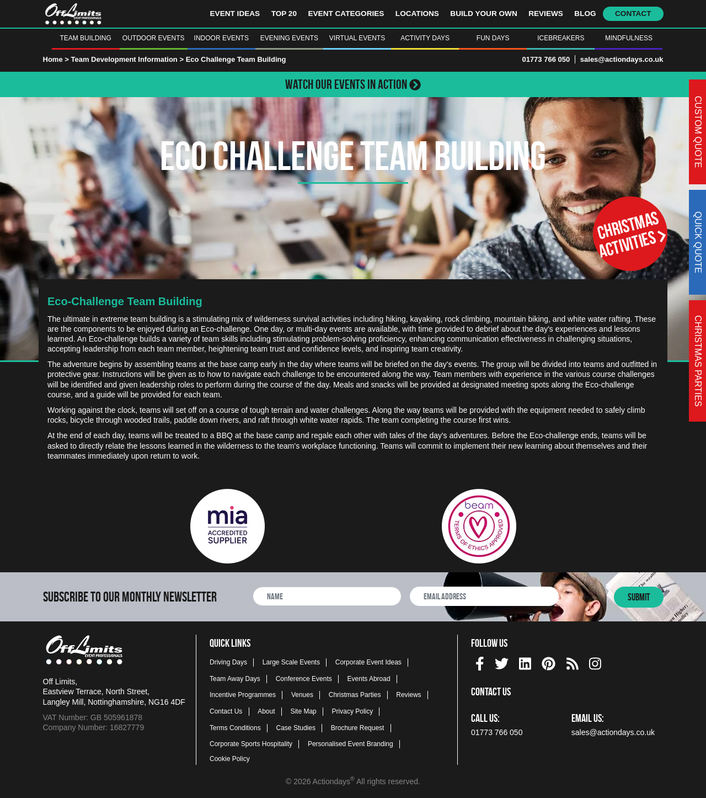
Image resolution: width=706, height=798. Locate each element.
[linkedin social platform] (525, 662)
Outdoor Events (153, 38)
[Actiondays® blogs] (572, 662)
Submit (639, 597)
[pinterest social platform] (548, 662)
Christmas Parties (355, 695)
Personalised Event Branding (350, 744)
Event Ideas (235, 13)
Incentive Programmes (243, 695)
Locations (417, 13)
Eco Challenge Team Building (236, 59)
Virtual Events (357, 38)
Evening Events (289, 38)
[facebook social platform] (479, 662)
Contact (633, 13)
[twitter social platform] (502, 662)
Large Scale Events (291, 662)
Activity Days (425, 38)
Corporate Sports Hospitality (251, 744)
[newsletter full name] (327, 596)
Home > (56, 59)
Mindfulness (628, 38)
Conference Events (304, 679)
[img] (479, 664)
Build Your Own (483, 13)
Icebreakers (560, 38)
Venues (302, 695)
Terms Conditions (235, 728)
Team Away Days (235, 679)
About (266, 711)
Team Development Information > (128, 59)
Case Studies (295, 728)
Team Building (85, 38)
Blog (585, 13)
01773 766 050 (546, 59)
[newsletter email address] (484, 596)
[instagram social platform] (595, 662)
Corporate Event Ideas (368, 662)
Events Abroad (369, 679)
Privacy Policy (352, 711)
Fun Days (493, 38)
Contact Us (226, 711)
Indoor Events (221, 38)
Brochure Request (357, 728)
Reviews (545, 13)
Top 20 (284, 13)
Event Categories (346, 13)
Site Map (303, 711)
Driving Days (228, 662)
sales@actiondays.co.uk (622, 59)
